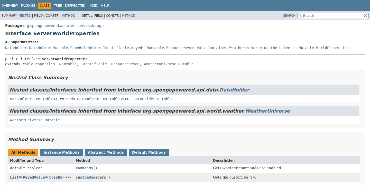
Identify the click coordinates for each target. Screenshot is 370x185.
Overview (10, 5)
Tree (58, 5)
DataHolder (16, 48)
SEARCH (289, 15)
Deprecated (75, 5)
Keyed (136, 48)
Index (93, 5)
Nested (24, 15)
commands (84, 168)
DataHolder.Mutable (48, 48)
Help (105, 5)
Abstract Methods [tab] (106, 152)
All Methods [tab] (23, 152)
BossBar (56, 177)
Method (68, 15)
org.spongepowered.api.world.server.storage (63, 26)
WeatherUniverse (245, 48)
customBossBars (91, 177)
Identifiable (116, 48)
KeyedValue (34, 177)
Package (28, 5)
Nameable (155, 48)
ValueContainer (212, 48)
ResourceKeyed (180, 48)
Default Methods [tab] (149, 152)
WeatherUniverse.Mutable (289, 48)
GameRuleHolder (85, 48)
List (14, 177)
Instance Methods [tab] (61, 152)
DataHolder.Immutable (31, 99)
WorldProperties (332, 48)
